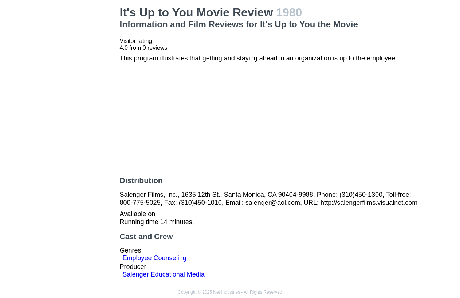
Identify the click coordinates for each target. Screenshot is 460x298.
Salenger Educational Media (164, 274)
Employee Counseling (154, 258)
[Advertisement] (80, 115)
